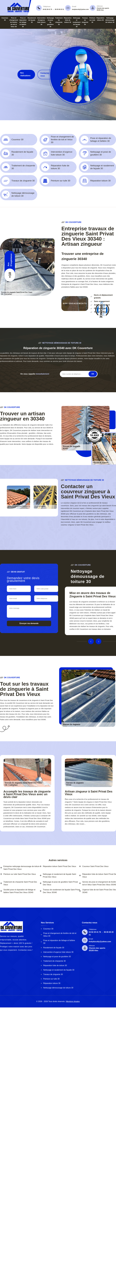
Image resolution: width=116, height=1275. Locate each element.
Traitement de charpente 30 (54, 961)
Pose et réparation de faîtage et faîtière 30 (23, 22)
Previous (91, 641)
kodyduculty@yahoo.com (80, 9)
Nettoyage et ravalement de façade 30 (77, 22)
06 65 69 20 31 (59, 9)
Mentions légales (73, 1001)
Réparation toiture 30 (51, 983)
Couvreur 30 (48, 929)
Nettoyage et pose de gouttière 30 (50, 22)
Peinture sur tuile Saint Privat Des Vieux (19, 874)
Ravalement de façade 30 (32, 20)
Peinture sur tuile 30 (92, 20)
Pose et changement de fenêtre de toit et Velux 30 (13, 22)
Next (98, 641)
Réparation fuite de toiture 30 (67, 20)
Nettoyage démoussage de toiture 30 (109, 20)
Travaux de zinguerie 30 (53, 974)
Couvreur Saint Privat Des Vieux (95, 866)
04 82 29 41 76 (47, 9)
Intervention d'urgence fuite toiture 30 (58, 952)
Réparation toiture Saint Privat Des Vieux (59, 866)
